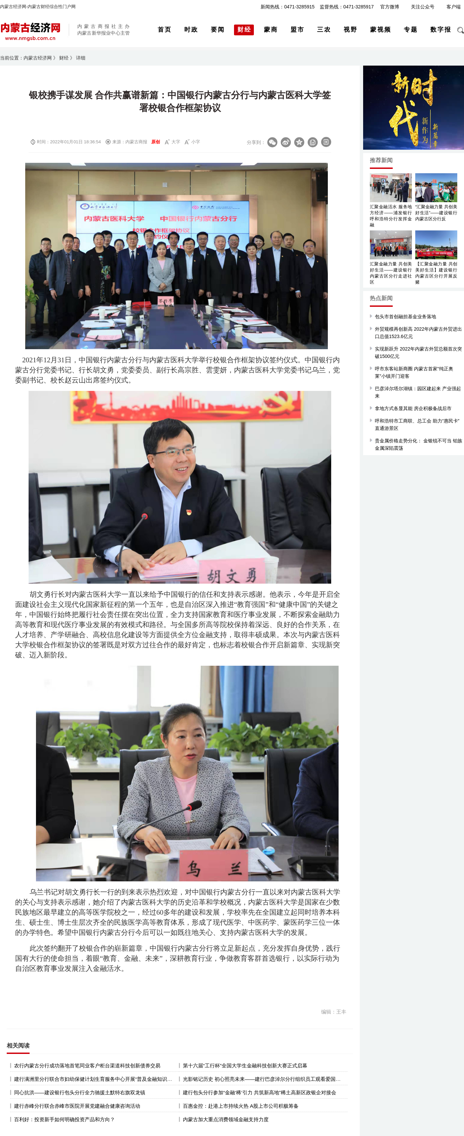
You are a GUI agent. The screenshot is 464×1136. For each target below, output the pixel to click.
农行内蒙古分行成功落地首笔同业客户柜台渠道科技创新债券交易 (87, 1065)
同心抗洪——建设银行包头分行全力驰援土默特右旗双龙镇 (79, 1092)
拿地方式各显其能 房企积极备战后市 (413, 408)
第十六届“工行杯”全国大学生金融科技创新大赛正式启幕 (245, 1065)
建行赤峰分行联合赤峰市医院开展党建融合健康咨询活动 (77, 1106)
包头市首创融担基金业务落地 (405, 316)
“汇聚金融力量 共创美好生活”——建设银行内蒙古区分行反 (436, 212)
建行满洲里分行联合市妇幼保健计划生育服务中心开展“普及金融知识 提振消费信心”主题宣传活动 (122, 1079)
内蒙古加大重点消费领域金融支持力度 (226, 1119)
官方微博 (389, 6)
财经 (64, 58)
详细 (80, 58)
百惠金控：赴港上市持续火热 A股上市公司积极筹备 (241, 1106)
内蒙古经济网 (38, 58)
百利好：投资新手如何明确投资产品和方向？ (64, 1119)
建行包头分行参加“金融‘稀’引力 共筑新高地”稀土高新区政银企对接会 (259, 1092)
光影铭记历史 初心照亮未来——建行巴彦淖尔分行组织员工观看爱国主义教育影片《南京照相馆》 (292, 1079)
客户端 (454, 6)
